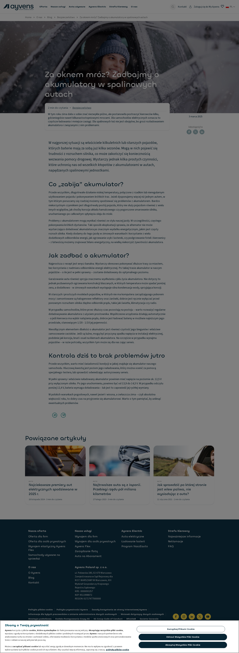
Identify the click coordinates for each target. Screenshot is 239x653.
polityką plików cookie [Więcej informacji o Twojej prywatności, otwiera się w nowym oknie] (117, 650)
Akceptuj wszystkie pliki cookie (182, 645)
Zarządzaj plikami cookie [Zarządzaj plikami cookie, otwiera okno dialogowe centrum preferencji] (181, 630)
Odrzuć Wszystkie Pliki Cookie (182, 637)
